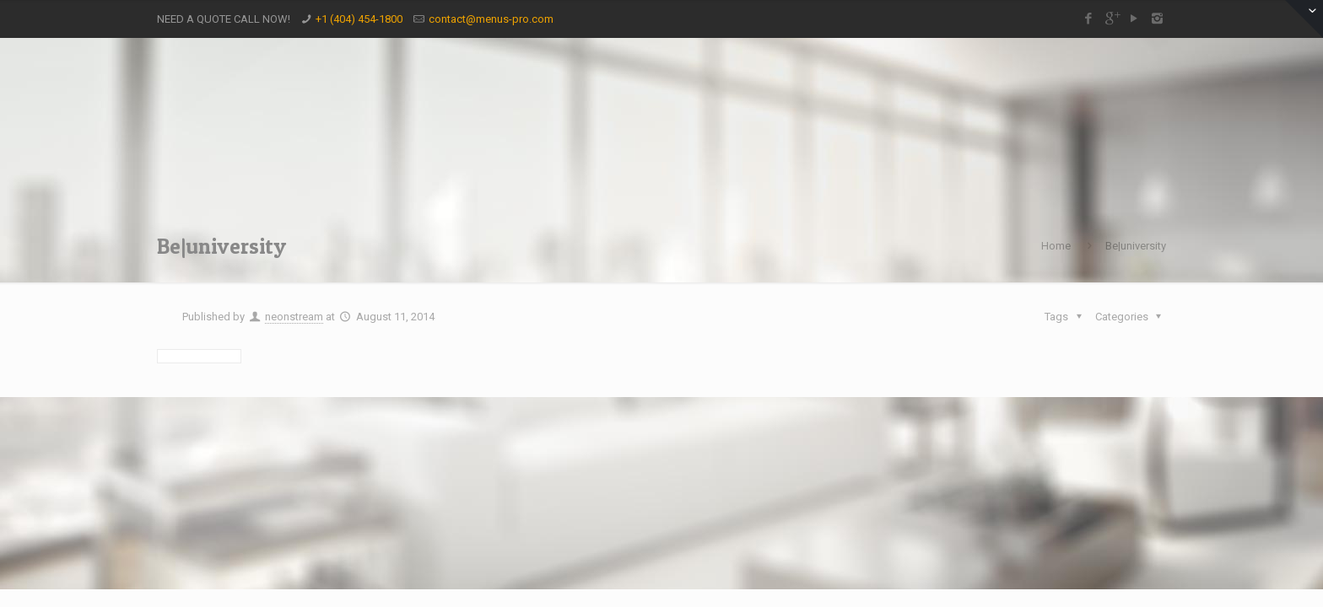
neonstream (294, 316)
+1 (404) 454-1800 (359, 19)
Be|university (1135, 245)
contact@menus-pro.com (491, 19)
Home (1056, 245)
